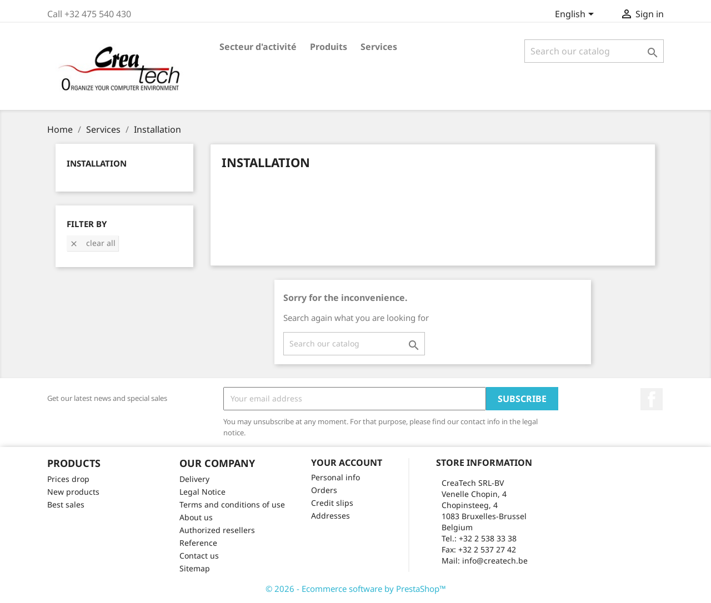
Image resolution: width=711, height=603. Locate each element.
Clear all (92, 243)
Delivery (194, 479)
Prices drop (68, 479)
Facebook (651, 399)
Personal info (335, 477)
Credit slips (332, 503)
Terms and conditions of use (232, 504)
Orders (324, 490)
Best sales (65, 504)
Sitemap (194, 568)
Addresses (330, 515)
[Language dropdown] (576, 15)
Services (378, 47)
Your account (346, 462)
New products (73, 491)
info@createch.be (495, 560)
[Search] (594, 51)
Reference (198, 542)
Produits (328, 47)
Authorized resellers (217, 530)
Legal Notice (202, 491)
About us (196, 517)
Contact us (199, 555)
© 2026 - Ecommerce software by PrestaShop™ (356, 588)
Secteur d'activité (258, 47)
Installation (97, 163)
